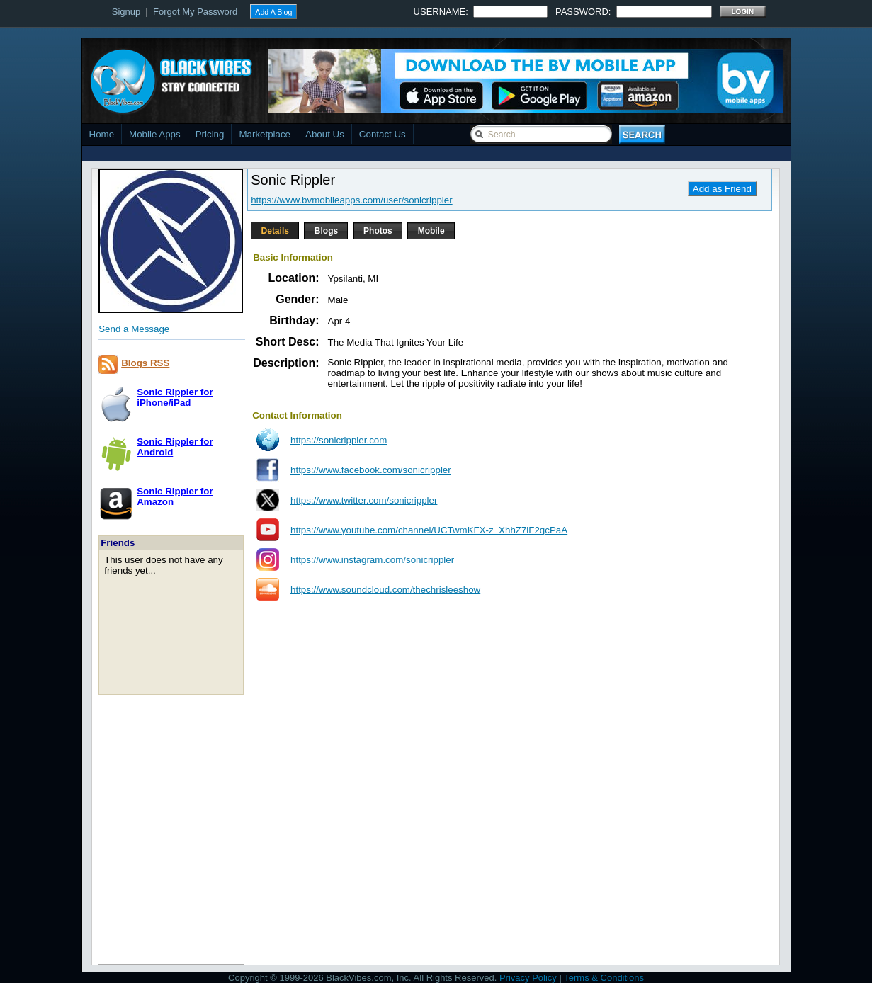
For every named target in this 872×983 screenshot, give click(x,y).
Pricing (210, 134)
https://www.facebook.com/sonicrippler (370, 470)
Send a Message (133, 329)
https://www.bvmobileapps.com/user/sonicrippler (351, 200)
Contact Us (382, 134)
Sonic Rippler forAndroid (175, 447)
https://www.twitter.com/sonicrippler (363, 500)
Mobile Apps (155, 134)
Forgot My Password (195, 11)
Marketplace (264, 134)
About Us (324, 134)
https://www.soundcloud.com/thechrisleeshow (385, 589)
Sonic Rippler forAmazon (175, 496)
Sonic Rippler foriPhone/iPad (175, 397)
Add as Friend (722, 188)
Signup (126, 11)
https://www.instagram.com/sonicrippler (372, 560)
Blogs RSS (145, 363)
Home (102, 134)
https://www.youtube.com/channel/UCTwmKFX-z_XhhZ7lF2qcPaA (428, 530)
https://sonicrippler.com (338, 440)
